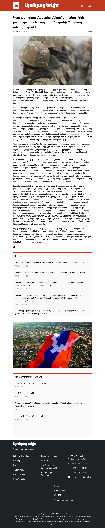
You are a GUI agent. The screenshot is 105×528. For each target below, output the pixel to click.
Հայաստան (18, 470)
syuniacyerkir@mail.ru (81, 477)
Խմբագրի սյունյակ (22, 456)
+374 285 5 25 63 (79, 463)
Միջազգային (19, 474)
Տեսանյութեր (19, 479)
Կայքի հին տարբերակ (23, 449)
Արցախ (16, 465)
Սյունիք (16, 461)
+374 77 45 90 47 (79, 473)
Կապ (56, 486)
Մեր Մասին (59, 491)
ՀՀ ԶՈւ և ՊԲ (46, 461)
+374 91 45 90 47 (79, 468)
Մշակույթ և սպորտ (50, 456)
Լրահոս (21, 256)
